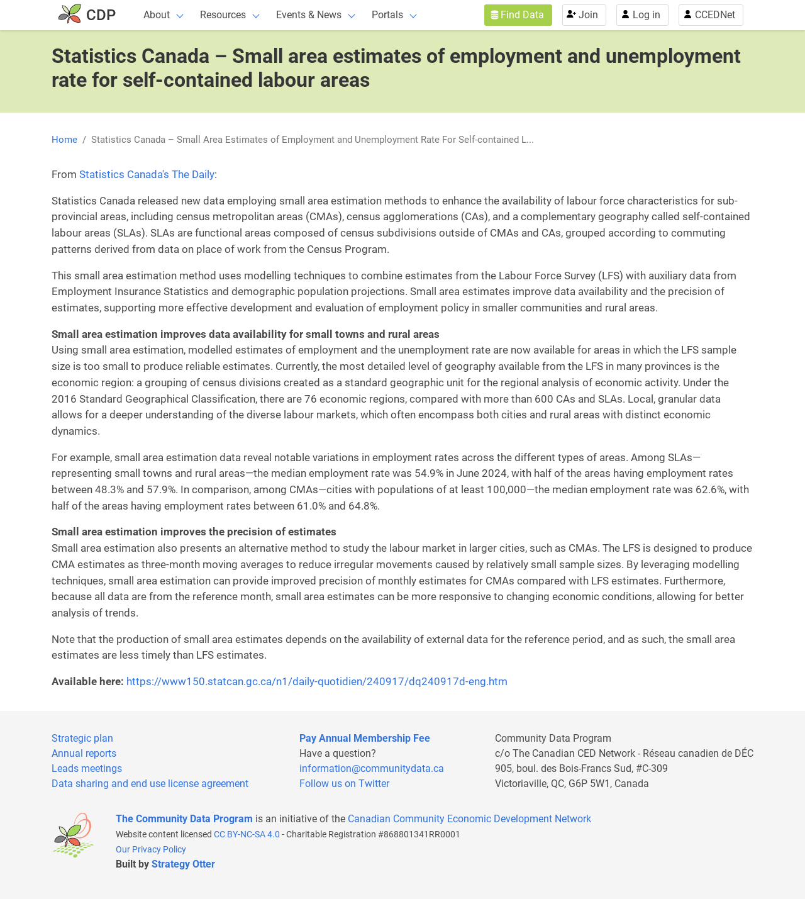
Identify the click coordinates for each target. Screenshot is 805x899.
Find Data (522, 15)
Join (588, 15)
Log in (646, 15)
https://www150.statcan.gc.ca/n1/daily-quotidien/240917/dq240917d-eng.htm (317, 681)
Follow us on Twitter (344, 784)
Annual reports (84, 753)
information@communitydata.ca (371, 768)
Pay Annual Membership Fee (364, 738)
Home (64, 139)
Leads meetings (87, 768)
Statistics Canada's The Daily (146, 174)
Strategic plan (82, 738)
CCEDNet (715, 15)
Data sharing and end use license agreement (150, 784)
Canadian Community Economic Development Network (469, 819)
